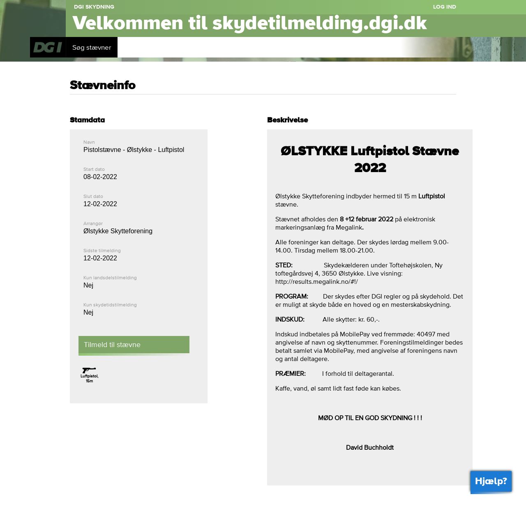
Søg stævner (91, 47)
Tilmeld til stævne (112, 344)
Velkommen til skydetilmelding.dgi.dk (250, 23)
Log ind (444, 7)
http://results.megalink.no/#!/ (316, 281)
